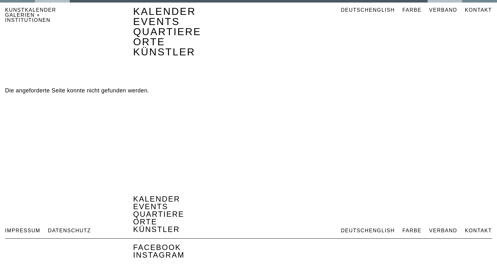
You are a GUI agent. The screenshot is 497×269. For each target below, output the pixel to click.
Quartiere (167, 31)
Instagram (159, 255)
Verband (443, 10)
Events (156, 21)
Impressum (22, 230)
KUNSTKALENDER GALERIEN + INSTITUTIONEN (30, 15)
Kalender (164, 11)
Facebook (157, 247)
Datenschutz (69, 230)
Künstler (164, 52)
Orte (149, 41)
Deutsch (355, 10)
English (382, 10)
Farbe (411, 10)
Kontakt (478, 10)
